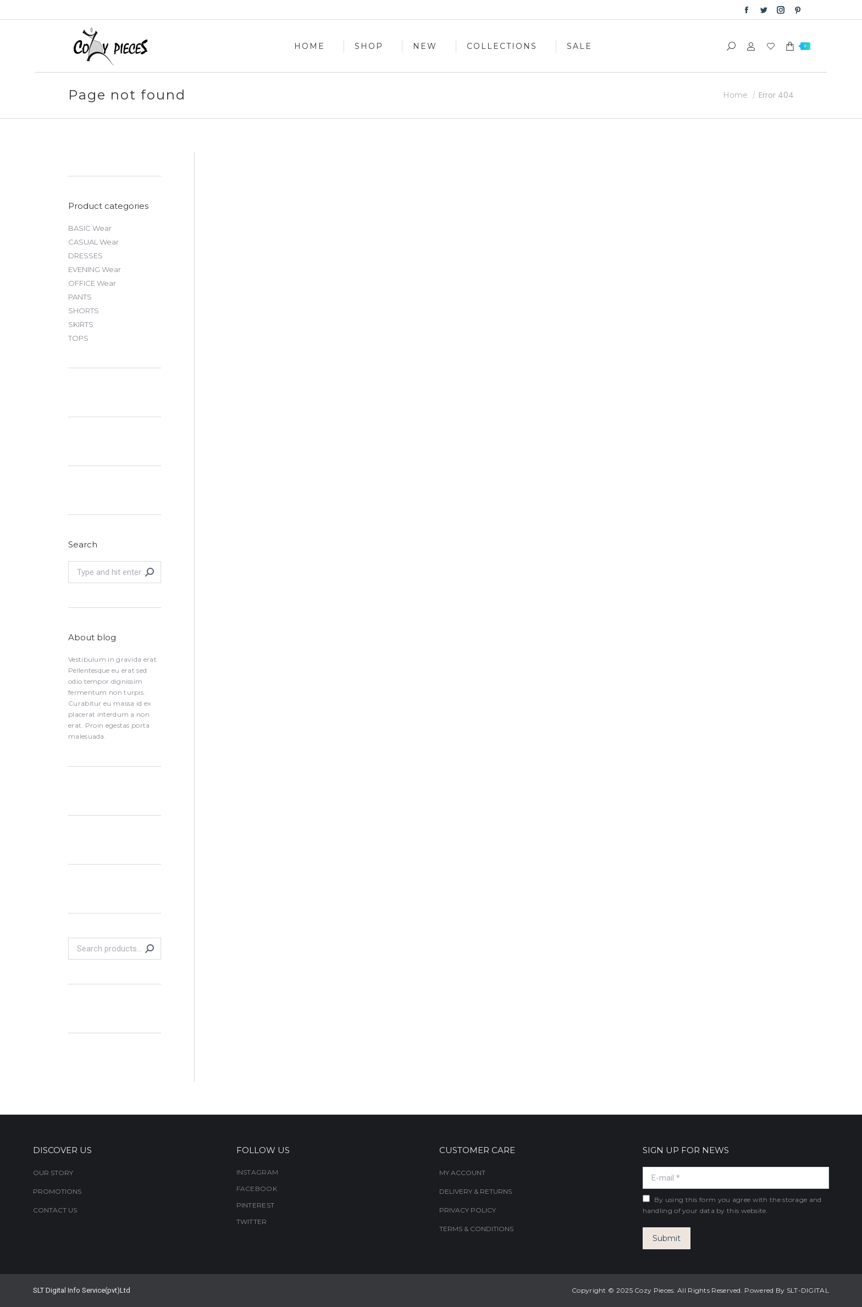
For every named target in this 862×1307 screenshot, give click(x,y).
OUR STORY (53, 1172)
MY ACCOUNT (462, 1172)
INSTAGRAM (257, 1172)
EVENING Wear (94, 269)
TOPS (78, 338)
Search (149, 949)
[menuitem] (309, 46)
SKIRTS (80, 324)
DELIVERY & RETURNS (475, 1191)
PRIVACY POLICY (467, 1210)
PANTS (80, 296)
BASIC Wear (90, 228)
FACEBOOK (256, 1188)
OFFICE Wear (92, 283)
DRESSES (85, 255)
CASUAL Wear (93, 241)
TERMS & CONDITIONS (476, 1229)
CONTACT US (55, 1210)
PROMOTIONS (57, 1191)
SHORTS (83, 310)
